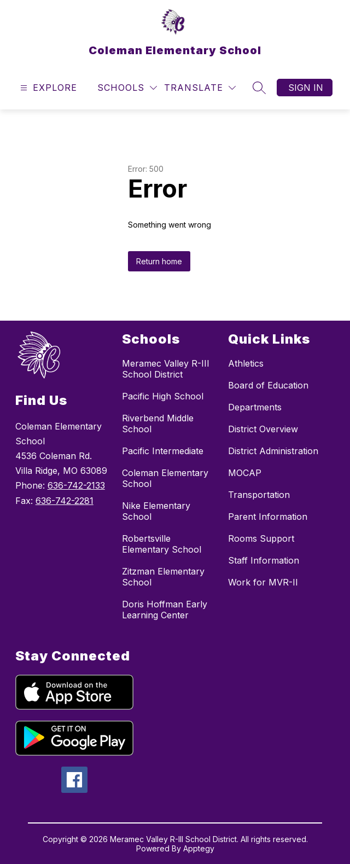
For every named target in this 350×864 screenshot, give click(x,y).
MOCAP (244, 472)
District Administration (273, 450)
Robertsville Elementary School (161, 544)
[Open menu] (47, 88)
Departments (255, 407)
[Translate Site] (199, 88)
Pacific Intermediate (162, 450)
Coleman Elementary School (165, 478)
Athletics (246, 363)
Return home (159, 261)
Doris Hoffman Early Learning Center (164, 610)
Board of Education (268, 385)
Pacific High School (162, 396)
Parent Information (267, 516)
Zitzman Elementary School (163, 577)
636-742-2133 (76, 485)
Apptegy (198, 848)
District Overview (263, 429)
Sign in (305, 87)
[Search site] (259, 87)
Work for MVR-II (263, 582)
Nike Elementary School (156, 511)
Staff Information (263, 560)
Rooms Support (261, 538)
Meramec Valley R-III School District (165, 369)
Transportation (259, 494)
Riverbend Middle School (158, 423)
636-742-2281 (65, 500)
